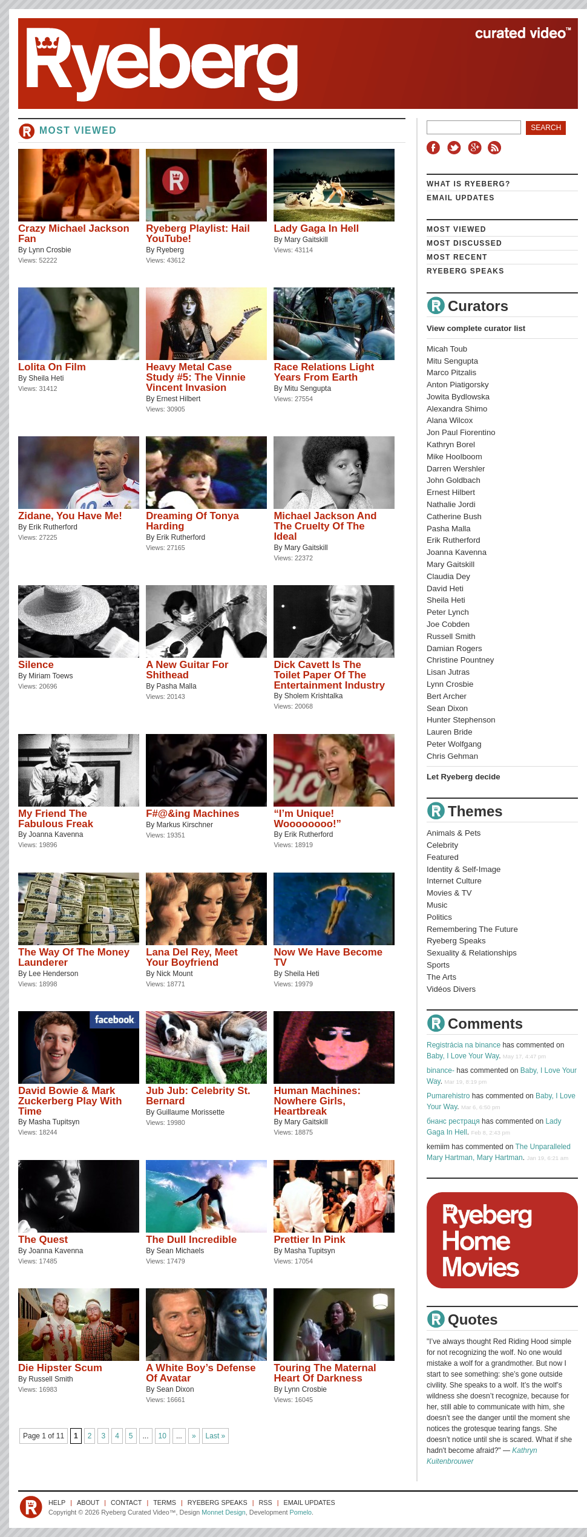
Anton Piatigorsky (458, 384)
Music (437, 904)
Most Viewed (457, 229)
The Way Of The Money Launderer (74, 957)
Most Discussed (464, 243)
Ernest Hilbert (179, 399)
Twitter (456, 147)
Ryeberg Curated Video (286, 63)
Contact (126, 1502)
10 (162, 1436)
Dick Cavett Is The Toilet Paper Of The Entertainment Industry (329, 675)
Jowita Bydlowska (458, 396)
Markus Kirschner (185, 825)
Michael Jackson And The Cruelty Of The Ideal (325, 526)
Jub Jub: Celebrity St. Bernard (198, 1096)
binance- (440, 1070)
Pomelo (300, 1512)
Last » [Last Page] (216, 1436)
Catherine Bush (454, 516)
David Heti (445, 588)
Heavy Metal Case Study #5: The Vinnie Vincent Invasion (196, 377)
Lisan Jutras (448, 672)
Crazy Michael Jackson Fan (74, 233)
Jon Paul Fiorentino (461, 432)
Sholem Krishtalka (313, 696)
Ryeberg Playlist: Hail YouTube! (198, 233)
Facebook (436, 147)
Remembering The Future (472, 929)
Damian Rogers (454, 648)
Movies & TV (449, 892)
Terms (164, 1502)
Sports (438, 964)
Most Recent (457, 257)
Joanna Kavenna (55, 834)
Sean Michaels (181, 1251)
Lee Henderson (53, 973)
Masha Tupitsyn (53, 1122)
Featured (443, 857)
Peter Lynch (448, 612)
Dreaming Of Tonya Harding (192, 521)
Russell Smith (50, 1379)
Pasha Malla (177, 686)
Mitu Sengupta (307, 388)
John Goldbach (453, 480)
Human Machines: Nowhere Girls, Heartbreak (317, 1101)
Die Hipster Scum (60, 1368)
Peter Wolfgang (454, 744)
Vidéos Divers (451, 989)
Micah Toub (447, 348)
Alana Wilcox (450, 420)
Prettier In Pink (309, 1239)
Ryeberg (170, 250)
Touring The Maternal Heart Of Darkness (325, 1373)
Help (56, 1502)
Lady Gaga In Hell (316, 228)
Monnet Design (224, 1512)
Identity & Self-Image (463, 869)
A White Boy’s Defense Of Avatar (201, 1373)
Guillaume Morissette (191, 1112)
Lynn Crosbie (49, 250)
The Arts (441, 977)
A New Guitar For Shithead (187, 670)
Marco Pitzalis (451, 372)
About (88, 1502)
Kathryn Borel (451, 444)
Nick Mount (175, 973)
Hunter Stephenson (461, 719)
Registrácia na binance (463, 1045)
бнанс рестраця (453, 1121)
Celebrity (442, 845)
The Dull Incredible (191, 1239)
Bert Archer (447, 696)
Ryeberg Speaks (465, 271)
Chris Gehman (452, 756)
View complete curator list (476, 328)
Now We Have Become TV (328, 957)
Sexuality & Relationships (472, 952)
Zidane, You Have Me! (70, 516)
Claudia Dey (448, 576)
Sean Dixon (175, 1389)
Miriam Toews (50, 676)
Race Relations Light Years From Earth (324, 372)
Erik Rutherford (52, 527)
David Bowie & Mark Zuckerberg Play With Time (70, 1101)
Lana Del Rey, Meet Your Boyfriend (192, 957)
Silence (36, 664)
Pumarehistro (448, 1096)
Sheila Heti (46, 378)
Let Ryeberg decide (463, 776)
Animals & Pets (453, 832)
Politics (439, 917)
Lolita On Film (52, 367)
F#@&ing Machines (192, 813)
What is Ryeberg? (469, 184)
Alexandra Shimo (457, 408)
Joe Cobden (448, 624)
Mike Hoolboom (454, 456)
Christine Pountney (460, 659)
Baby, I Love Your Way (463, 1056)
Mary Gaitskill (306, 239)
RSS (496, 147)
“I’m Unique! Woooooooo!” (307, 819)
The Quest (43, 1239)
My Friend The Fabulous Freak (55, 819)
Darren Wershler (456, 468)
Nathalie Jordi (451, 504)
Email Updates (461, 198)
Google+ (476, 147)
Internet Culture (454, 880)
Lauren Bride (450, 731)
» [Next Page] (194, 1436)
